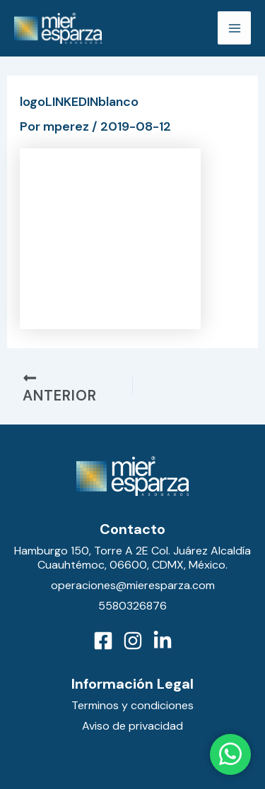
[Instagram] (133, 641)
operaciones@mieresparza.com (133, 585)
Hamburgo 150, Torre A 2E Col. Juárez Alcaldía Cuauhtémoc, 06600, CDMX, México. (132, 558)
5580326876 (132, 605)
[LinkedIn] (162, 641)
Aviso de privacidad (132, 725)
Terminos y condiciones (132, 705)
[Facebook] (103, 641)
